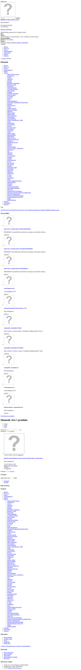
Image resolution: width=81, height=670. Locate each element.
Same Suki (10, 170)
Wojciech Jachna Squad (13, 194)
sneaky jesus (10, 173)
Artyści (6, 73)
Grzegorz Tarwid (11, 108)
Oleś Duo (9, 154)
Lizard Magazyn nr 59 (9, 387)
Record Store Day (19, 210)
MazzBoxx (10, 141)
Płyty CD (6, 48)
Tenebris (9, 185)
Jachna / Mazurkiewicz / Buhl (15, 120)
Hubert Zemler (11, 113)
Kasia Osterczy (11, 124)
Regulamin (7, 642)
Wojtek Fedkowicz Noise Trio (15, 197)
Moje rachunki (8, 654)
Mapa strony (7, 643)
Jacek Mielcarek (11, 118)
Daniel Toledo (11, 90)
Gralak (9, 107)
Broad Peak (10, 86)
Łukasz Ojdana (11, 133)
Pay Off (9, 161)
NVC (8, 151)
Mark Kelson (10, 136)
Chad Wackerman (11, 87)
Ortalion (9, 158)
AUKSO (9, 80)
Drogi (8, 99)
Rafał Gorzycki (11, 105)
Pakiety (6, 54)
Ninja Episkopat (11, 147)
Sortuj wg (3, 429)
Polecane (6, 201)
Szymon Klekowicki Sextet (14, 181)
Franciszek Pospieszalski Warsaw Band (17, 102)
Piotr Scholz (10, 164)
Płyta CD (5, 210)
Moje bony (7, 658)
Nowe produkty (5, 213)
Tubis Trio (10, 189)
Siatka (5, 425)
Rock (13, 210)
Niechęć (9, 145)
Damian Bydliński (46, 210)
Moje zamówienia (8, 652)
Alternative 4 (10, 76)
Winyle (6, 47)
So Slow (9, 176)
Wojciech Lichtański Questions (15, 195)
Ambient (53, 210)
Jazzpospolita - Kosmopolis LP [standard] (13, 347)
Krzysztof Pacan (11, 127)
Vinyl (10, 210)
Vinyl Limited (28, 210)
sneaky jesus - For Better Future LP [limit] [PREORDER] (17, 228)
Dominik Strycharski (12, 93)
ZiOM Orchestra (11, 200)
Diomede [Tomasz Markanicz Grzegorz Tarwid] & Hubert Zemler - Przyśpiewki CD (23, 458)
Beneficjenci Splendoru (13, 83)
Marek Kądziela (11, 135)
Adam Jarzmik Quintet (13, 74)
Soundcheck (10, 178)
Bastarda (9, 82)
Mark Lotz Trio (11, 138)
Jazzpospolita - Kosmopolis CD (11, 367)
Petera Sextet (10, 163)
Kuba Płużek (10, 129)
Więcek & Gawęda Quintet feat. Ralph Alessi (19, 192)
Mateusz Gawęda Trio (13, 139)
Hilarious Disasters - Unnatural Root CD (13, 407)
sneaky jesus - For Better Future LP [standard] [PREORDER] (18, 248)
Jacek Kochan (10, 117)
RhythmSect (10, 169)
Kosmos (9, 126)
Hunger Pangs (11, 114)
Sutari (8, 179)
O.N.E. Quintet (11, 155)
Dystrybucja (7, 53)
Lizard (9, 132)
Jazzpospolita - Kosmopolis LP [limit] (12, 328)
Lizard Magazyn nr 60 (9, 288)
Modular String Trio (12, 142)
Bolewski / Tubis (11, 84)
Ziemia (9, 198)
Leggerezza (10, 130)
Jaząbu (9, 121)
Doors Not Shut (11, 95)
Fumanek (9, 104)
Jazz (2, 210)
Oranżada (9, 157)
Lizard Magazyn (8, 51)
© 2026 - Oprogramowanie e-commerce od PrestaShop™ (16, 646)
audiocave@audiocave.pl (14, 668)
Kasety (6, 50)
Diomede (9, 92)
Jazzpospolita (10, 123)
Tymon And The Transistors (14, 191)
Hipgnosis (10, 111)
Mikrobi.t (9, 144)
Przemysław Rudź (12, 167)
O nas (5, 640)
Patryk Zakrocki (11, 160)
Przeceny (6, 55)
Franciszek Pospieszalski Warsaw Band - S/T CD (15, 308)
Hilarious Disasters (12, 110)
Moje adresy (7, 655)
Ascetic (9, 77)
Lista (5, 427)
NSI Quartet (10, 150)
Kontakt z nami (8, 639)
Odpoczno (10, 152)
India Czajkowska (12, 116)
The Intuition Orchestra (13, 188)
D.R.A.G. (9, 98)
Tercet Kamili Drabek (13, 186)
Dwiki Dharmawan (12, 101)
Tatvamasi (10, 183)
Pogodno (9, 166)
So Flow (9, 175)
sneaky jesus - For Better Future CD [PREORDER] (16, 268)
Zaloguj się (4, 1)
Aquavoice (10, 79)
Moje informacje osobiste (10, 657)
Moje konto (4, 649)
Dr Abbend (10, 96)
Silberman (10, 172)
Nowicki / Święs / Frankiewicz (15, 148)
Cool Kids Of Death (12, 89)
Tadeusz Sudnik (11, 182)
